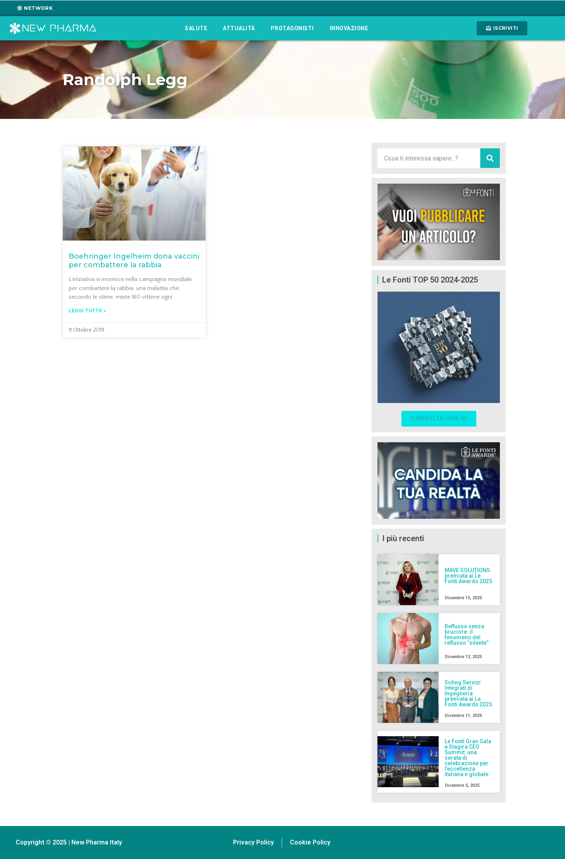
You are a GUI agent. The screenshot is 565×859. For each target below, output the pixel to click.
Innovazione (349, 28)
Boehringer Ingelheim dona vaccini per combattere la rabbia (134, 260)
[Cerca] (490, 158)
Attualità (239, 28)
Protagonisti (292, 28)
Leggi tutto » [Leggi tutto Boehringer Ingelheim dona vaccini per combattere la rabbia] (87, 311)
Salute (196, 28)
